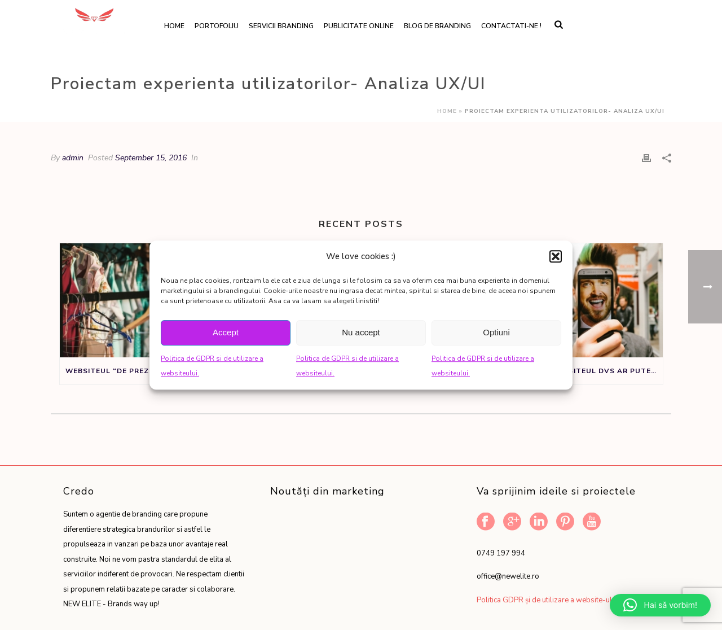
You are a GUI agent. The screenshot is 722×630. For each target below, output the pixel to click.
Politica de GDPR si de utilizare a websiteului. (212, 366)
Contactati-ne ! (511, 25)
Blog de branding (437, 25)
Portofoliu (217, 25)
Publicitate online (359, 25)
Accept (226, 332)
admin (72, 157)
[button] (555, 256)
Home (174, 25)
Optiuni (496, 332)
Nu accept (361, 332)
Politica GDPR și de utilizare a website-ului (547, 600)
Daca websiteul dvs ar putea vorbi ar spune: (595, 370)
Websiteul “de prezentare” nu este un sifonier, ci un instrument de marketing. (133, 370)
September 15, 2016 (151, 157)
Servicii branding (281, 25)
